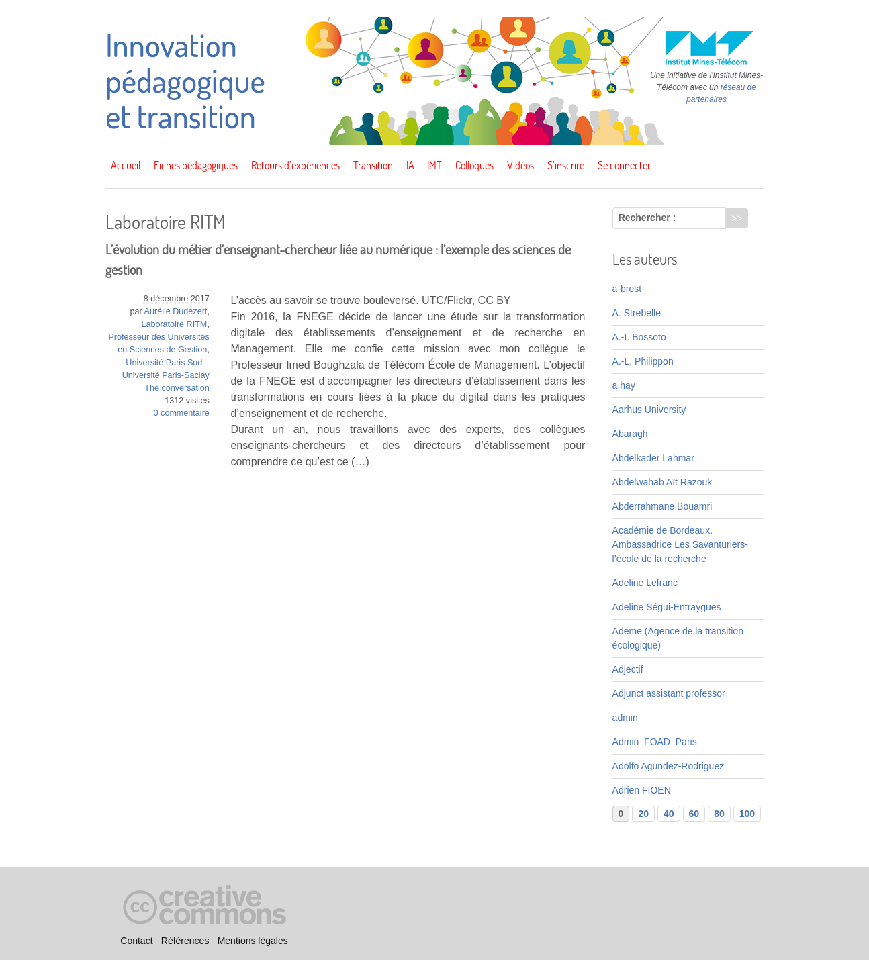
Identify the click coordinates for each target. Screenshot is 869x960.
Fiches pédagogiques (196, 165)
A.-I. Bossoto (639, 337)
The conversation (177, 388)
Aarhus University (649, 409)
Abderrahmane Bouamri (662, 506)
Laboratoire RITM (174, 324)
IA (410, 165)
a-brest (627, 288)
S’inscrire (565, 165)
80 (719, 813)
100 (747, 813)
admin (625, 717)
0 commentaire (182, 413)
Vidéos (520, 165)
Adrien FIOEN (641, 790)
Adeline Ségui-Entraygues (666, 607)
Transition (373, 165)
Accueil (125, 165)
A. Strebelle (636, 312)
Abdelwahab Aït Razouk (662, 482)
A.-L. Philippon (643, 361)
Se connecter (624, 165)
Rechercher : (647, 217)
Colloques (474, 165)
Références (185, 940)
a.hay (623, 385)
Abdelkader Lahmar (653, 457)
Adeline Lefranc (645, 582)
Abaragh (630, 433)
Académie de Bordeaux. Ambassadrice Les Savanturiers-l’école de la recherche (680, 544)
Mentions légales (253, 940)
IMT (434, 165)
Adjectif (627, 669)
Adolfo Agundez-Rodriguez (668, 766)
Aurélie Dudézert (176, 311)
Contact (136, 940)
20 (643, 813)
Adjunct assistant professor (668, 693)
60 (694, 813)
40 (669, 813)
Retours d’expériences (295, 165)
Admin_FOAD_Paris (654, 741)
